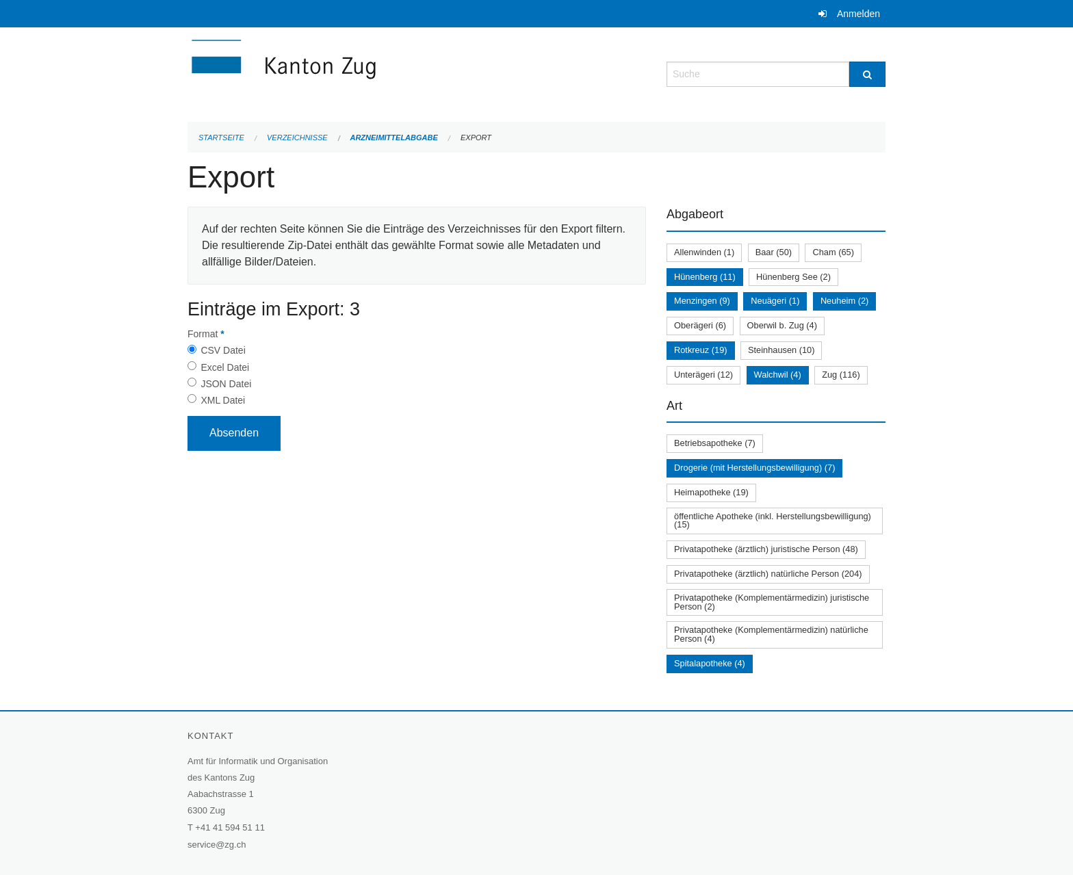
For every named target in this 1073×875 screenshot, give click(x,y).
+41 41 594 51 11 (230, 827)
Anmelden (858, 13)
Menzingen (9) (702, 301)
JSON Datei (226, 383)
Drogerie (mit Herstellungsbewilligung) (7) (754, 467)
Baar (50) (773, 252)
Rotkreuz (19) (700, 350)
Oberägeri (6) (700, 325)
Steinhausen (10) (781, 350)
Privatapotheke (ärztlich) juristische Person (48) (766, 549)
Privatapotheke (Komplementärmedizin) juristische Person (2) (771, 602)
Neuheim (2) (844, 301)
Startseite (221, 137)
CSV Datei (223, 350)
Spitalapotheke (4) (709, 663)
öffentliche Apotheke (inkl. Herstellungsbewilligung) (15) (772, 520)
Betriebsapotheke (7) (714, 443)
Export (476, 137)
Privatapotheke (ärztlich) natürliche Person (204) (768, 574)
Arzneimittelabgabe (393, 137)
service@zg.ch (217, 844)
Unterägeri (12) (703, 374)
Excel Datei (225, 367)
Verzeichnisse (297, 137)
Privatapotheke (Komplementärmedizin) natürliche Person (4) (771, 634)
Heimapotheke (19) (711, 492)
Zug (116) (840, 374)
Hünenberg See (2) (793, 277)
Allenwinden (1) (704, 252)
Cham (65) (832, 252)
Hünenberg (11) (705, 277)
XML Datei (223, 400)
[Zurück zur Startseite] (365, 73)
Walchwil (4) (777, 374)
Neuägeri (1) (775, 301)
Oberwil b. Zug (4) (782, 325)
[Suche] (867, 74)
